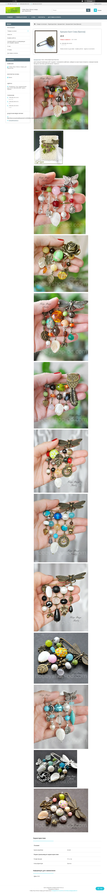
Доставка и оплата (54, 17)
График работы (11, 38)
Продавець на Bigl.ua (53, 889)
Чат (100, 888)
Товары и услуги (21, 17)
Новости (9, 34)
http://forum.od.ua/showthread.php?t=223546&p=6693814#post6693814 (25, 118)
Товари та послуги (42, 24)
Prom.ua (62, 887)
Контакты (41, 17)
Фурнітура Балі (52, 24)
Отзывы (9, 49)
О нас (33, 17)
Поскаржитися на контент (57, 890)
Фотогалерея (11, 27)
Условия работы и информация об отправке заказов (16, 42)
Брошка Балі (37, 59)
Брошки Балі (61, 24)
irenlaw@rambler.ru (13, 120)
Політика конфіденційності (70, 890)
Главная (10, 17)
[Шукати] (88, 10)
